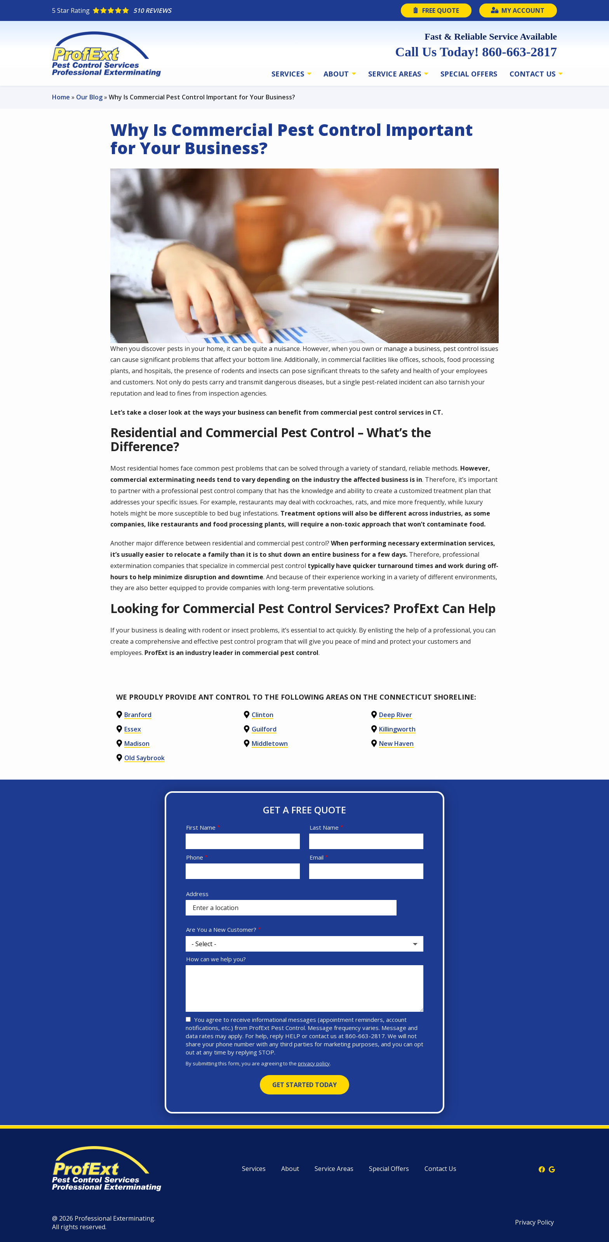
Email (317, 857)
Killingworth (397, 729)
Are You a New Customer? (221, 929)
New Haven (396, 743)
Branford (137, 714)
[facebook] (542, 1169)
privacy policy (314, 1063)
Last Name (324, 827)
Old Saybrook (144, 758)
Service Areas (395, 73)
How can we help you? (216, 959)
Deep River (395, 714)
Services (288, 73)
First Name (201, 827)
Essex (132, 729)
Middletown (270, 743)
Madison (137, 743)
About (337, 73)
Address (197, 894)
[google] (552, 1169)
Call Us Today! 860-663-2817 (476, 52)
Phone (194, 857)
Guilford (264, 729)
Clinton (262, 714)
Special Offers (468, 73)
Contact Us (533, 73)
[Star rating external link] (178, 10)
